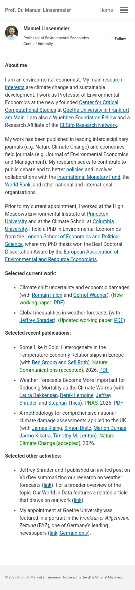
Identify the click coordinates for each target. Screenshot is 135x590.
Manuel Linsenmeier (46, 28)
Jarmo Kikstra (35, 436)
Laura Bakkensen (38, 395)
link (47, 485)
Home (106, 10)
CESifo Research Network (88, 125)
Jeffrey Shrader (36, 320)
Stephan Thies (64, 403)
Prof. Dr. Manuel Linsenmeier (38, 10)
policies (75, 169)
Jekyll (86, 577)
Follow (120, 38)
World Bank (18, 185)
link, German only (69, 533)
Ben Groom (44, 362)
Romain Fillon (47, 295)
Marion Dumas (110, 428)
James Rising (47, 428)
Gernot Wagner (90, 295)
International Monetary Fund (88, 177)
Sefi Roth (78, 362)
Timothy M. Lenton (74, 436)
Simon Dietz (77, 428)
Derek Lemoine (77, 395)
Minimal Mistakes (108, 577)
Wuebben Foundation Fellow (84, 117)
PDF (58, 302)
